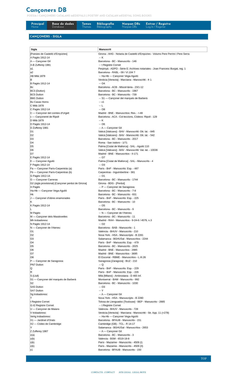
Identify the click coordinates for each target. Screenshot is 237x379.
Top (204, 359)
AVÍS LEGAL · (125, 372)
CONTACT (109, 372)
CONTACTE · (97, 372)
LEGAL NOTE (139, 372)
